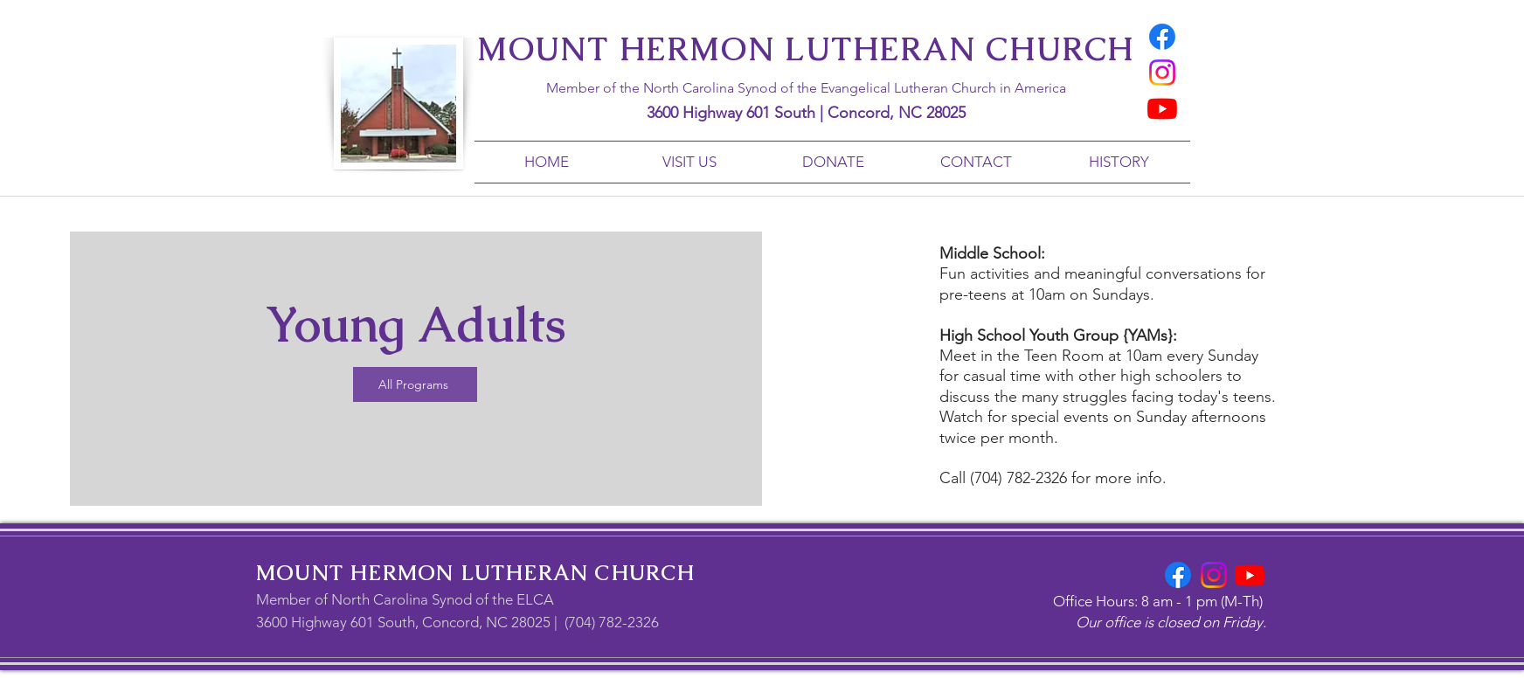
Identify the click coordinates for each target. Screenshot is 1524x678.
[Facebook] (1162, 36)
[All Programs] (415, 384)
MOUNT (299, 572)
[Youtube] (1162, 108)
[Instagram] (1162, 72)
